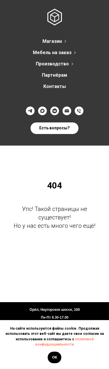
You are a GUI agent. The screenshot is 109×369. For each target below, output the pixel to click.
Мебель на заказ (52, 52)
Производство (52, 64)
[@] (66, 111)
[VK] (54, 111)
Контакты (54, 86)
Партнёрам (54, 75)
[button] (54, 128)
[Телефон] (79, 111)
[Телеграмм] (30, 111)
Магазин (52, 41)
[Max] (42, 111)
